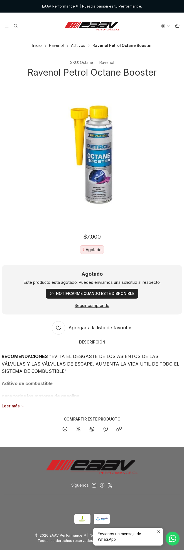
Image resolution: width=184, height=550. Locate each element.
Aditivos (78, 46)
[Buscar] (15, 26)
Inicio (37, 46)
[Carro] (177, 26)
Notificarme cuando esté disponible (92, 293)
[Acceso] (166, 26)
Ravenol (56, 46)
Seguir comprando (92, 306)
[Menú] (6, 26)
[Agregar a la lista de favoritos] (92, 328)
